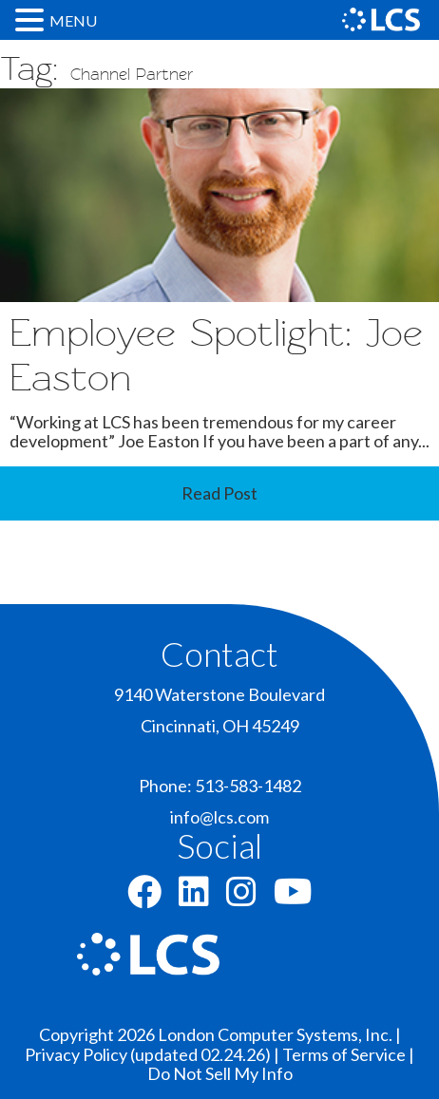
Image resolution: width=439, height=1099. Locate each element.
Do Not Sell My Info (220, 1073)
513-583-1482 (248, 785)
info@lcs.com (219, 816)
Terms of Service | (348, 1054)
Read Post (219, 493)
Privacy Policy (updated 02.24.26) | (153, 1054)
